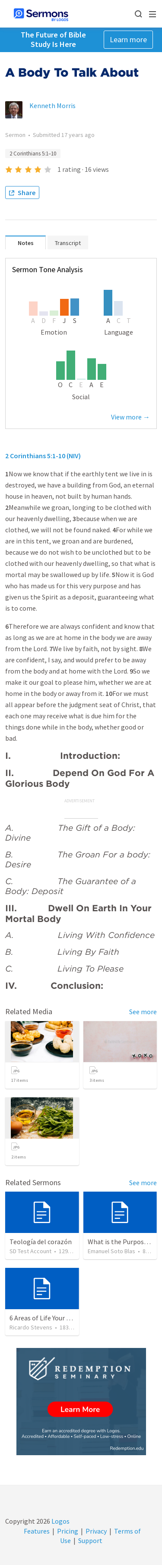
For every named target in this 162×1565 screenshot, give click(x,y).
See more (143, 1011)
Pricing (67, 1531)
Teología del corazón (41, 1241)
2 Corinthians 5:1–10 (33, 153)
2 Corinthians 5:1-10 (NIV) (43, 455)
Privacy (96, 1531)
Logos (60, 1521)
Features (37, 1531)
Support (90, 1540)
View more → (130, 417)
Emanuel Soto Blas (111, 1251)
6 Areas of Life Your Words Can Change (65, 1317)
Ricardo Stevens (31, 1327)
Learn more (128, 39)
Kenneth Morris (52, 105)
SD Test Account (30, 1251)
